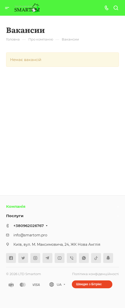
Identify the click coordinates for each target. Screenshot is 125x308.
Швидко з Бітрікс (89, 284)
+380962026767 (28, 225)
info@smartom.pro (30, 235)
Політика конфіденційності (95, 274)
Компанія (15, 206)
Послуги (15, 215)
